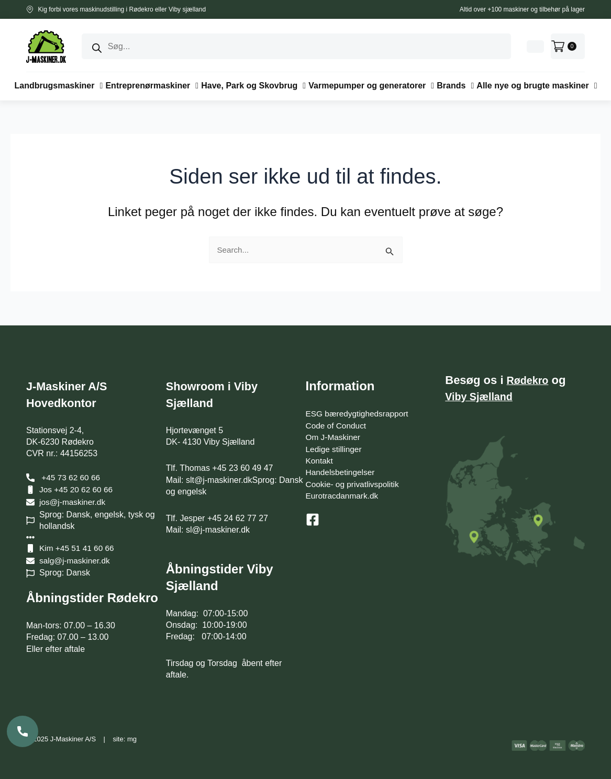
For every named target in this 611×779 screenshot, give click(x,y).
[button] (58, 86)
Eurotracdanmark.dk (343, 495)
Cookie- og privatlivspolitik (354, 484)
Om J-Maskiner (334, 437)
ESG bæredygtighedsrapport (359, 413)
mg (132, 739)
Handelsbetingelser (341, 472)
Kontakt (320, 460)
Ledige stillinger (335, 449)
